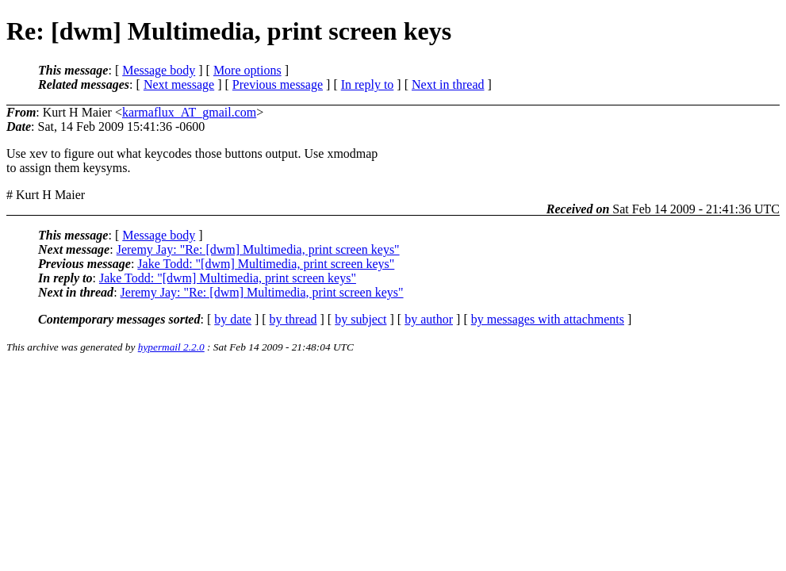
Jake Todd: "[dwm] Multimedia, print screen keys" (265, 263)
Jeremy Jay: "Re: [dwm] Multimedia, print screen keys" (258, 249)
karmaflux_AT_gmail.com (189, 112)
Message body (158, 70)
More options (247, 70)
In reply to (367, 84)
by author (429, 319)
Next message (179, 84)
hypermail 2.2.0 (171, 347)
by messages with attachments (547, 319)
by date (232, 319)
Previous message (277, 84)
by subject (360, 319)
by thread (293, 319)
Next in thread (448, 84)
